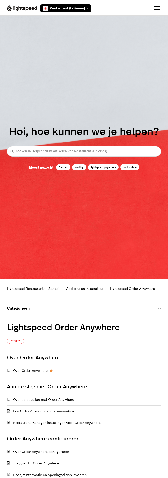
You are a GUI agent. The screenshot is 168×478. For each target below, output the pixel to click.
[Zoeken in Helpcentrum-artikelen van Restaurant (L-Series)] (84, 151)
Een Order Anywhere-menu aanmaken (43, 411)
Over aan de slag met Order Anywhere (43, 399)
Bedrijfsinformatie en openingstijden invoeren (50, 475)
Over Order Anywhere (30, 370)
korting (79, 167)
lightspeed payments (103, 167)
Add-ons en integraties (84, 288)
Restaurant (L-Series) (65, 8)
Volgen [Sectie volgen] (15, 340)
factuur (63, 167)
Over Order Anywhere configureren (41, 452)
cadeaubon (130, 167)
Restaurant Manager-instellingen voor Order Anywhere (57, 423)
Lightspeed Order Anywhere (132, 288)
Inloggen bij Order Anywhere (36, 463)
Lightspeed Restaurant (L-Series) (33, 288)
